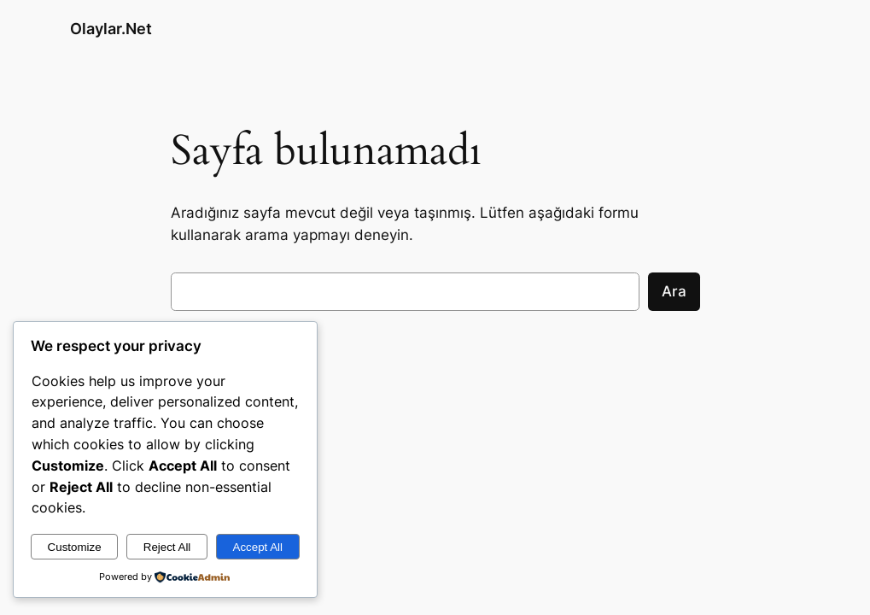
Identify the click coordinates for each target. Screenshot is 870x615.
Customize (75, 547)
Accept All (258, 547)
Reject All (167, 547)
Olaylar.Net (111, 29)
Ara (674, 291)
